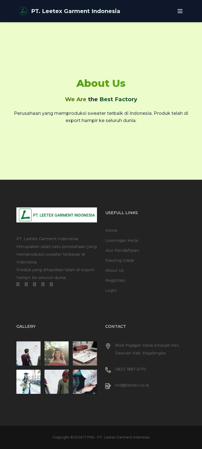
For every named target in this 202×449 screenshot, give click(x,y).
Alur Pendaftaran (122, 250)
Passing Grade (119, 260)
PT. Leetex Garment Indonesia (75, 11)
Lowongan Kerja (121, 240)
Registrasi (115, 280)
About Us (114, 270)
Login (111, 290)
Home (111, 230)
